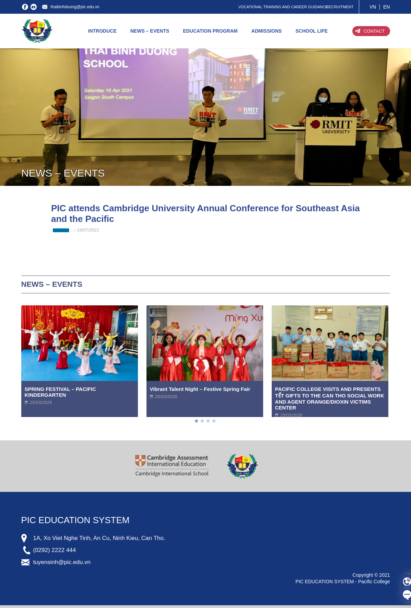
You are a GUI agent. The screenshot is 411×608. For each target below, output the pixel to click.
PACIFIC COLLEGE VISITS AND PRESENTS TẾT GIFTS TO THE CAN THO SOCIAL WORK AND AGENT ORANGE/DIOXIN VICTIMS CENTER (329, 398)
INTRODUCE (102, 31)
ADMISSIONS (266, 31)
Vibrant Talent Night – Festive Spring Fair (200, 389)
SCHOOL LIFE (311, 31)
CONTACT (374, 31)
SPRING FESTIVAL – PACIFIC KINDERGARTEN (60, 392)
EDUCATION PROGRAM (210, 31)
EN (386, 7)
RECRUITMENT (339, 7)
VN (372, 7)
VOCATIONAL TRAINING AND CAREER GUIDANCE (283, 7)
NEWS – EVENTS (149, 31)
